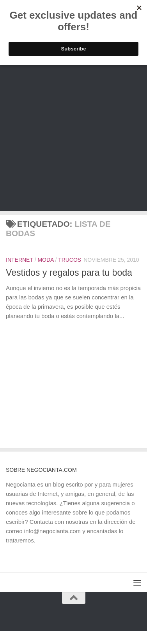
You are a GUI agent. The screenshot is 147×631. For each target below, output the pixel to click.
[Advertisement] (73, 137)
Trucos (69, 260)
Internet (19, 260)
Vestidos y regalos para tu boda (69, 273)
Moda (45, 260)
